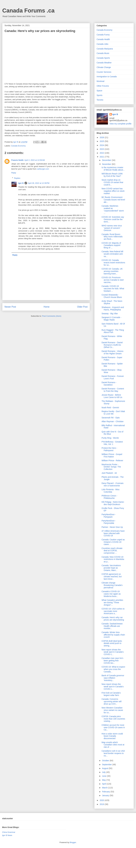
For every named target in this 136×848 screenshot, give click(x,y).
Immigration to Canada (107, 76)
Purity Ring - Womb (110, 438)
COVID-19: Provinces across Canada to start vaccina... (113, 279)
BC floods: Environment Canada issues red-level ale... (113, 199)
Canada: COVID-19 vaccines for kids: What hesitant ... (113, 288)
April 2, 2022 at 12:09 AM (34, 160)
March (105, 788)
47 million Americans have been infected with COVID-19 (113, 533)
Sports (99, 95)
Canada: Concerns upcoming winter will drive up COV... (111, 701)
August (105, 768)
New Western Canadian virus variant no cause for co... (112, 710)
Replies (17, 178)
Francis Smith (17, 160)
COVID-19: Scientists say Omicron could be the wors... (113, 219)
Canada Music (103, 53)
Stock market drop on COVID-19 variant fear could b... (112, 182)
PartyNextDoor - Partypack (109, 515)
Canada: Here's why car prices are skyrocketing (113, 618)
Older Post (82, 307)
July (104, 772)
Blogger (73, 842)
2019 (102, 804)
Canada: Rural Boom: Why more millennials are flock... (112, 236)
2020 (102, 800)
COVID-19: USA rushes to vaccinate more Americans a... (113, 611)
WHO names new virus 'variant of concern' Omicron (112, 228)
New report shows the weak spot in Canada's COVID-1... (113, 652)
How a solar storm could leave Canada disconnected (112, 736)
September (107, 764)
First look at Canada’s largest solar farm (111, 694)
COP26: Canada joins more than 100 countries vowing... (113, 718)
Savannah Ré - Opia (111, 417)
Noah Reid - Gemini (110, 407)
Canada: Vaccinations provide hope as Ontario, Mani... (111, 567)
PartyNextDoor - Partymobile (109, 522)
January (106, 795)
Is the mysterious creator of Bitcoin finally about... (113, 168)
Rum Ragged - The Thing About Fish (113, 331)
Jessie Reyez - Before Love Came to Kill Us (112, 396)
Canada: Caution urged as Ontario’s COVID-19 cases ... (113, 542)
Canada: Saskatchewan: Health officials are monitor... (112, 626)
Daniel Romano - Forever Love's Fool (113, 377)
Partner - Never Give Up (112, 527)
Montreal (100, 81)
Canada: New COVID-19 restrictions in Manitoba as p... (113, 559)
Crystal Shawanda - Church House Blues (112, 296)
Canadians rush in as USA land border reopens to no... (113, 753)
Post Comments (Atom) (51, 316)
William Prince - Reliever (112, 460)
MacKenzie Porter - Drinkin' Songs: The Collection (111, 466)
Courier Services (104, 72)
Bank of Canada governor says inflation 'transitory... (113, 677)
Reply (13, 173)
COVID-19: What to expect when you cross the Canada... (113, 669)
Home (47, 307)
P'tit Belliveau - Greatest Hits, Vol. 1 (112, 443)
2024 (102, 145)
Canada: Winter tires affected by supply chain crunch (113, 634)
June (104, 776)
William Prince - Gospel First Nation (112, 455)
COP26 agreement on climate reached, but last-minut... (112, 576)
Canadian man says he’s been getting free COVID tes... (112, 660)
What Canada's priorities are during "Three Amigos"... (112, 602)
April (104, 784)
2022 (102, 153)
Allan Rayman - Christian (113, 421)
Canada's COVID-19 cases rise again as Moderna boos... (111, 593)
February (106, 791)
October (106, 760)
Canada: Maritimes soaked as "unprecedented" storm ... (113, 209)
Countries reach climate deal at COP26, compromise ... (112, 550)
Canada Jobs (102, 44)
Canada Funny (103, 35)
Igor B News (7, 835)
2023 (102, 149)
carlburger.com (43, 169)
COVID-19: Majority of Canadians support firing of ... (111, 245)
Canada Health (103, 39)
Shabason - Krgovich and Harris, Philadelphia (113, 308)
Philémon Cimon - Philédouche (109, 497)
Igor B (21, 183)
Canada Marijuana (105, 49)
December (107, 160)
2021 (102, 157)
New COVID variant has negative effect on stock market (113, 191)
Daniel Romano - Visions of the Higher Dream (112, 352)
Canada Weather (104, 62)
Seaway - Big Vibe (110, 313)
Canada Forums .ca (28, 10)
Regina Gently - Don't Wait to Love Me (113, 412)
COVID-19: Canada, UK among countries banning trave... (112, 271)
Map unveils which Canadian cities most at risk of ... (113, 744)
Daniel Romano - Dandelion (109, 383)
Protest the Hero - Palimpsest (109, 449)
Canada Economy (18, 146)
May (104, 780)
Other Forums (103, 86)
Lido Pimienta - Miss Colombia (110, 490)
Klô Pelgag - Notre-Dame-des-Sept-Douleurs (113, 503)
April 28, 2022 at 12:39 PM (38, 183)
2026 (102, 137)
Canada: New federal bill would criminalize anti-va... (112, 253)
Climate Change (104, 67)
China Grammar (8, 832)
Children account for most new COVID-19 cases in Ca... (113, 727)
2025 (102, 141)
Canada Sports (103, 58)
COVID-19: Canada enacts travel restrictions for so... (113, 262)
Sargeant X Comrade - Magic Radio (111, 318)
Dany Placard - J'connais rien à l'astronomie (112, 484)
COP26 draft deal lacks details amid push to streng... (112, 643)
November (107, 164)
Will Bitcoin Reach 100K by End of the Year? (112, 175)
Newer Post (10, 307)
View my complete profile (120, 124)
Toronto (100, 100)
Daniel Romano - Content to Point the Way (113, 390)
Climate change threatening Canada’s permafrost (112, 585)
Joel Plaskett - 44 (109, 473)
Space (99, 90)
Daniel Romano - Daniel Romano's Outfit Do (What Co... (112, 344)
